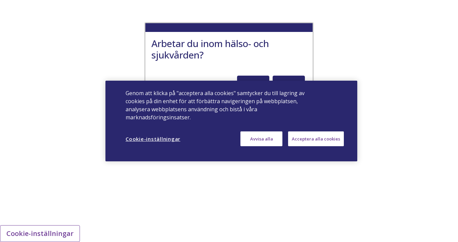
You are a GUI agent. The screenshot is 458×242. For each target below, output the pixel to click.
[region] (231, 121)
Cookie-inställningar (40, 233)
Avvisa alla (261, 139)
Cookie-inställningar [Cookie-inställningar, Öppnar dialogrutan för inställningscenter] (153, 138)
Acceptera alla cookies (316, 139)
